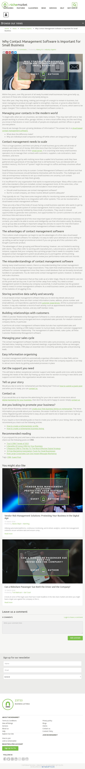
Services (5, 726)
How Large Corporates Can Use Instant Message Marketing (32, 453)
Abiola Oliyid (16, 524)
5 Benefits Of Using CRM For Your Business (25, 446)
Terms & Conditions (9, 721)
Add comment (75, 638)
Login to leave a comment (73, 617)
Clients (44, 726)
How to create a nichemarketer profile (23, 426)
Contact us (46, 728)
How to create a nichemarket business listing (25, 428)
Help (3, 731)
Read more (9, 534)
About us (5, 728)
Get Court (27, 592)
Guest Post (16, 457)
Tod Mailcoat (17, 592)
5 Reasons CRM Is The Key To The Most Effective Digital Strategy (34, 448)
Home (7, 28)
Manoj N (39, 49)
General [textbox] (7, 677)
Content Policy (47, 731)
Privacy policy (47, 721)
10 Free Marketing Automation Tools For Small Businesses (31, 451)
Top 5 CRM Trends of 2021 (18, 443)
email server (37, 150)
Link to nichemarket (9, 741)
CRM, (9, 457)
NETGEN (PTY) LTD (48, 767)
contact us (75, 400)
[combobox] (42, 676)
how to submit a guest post (71, 386)
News (15, 28)
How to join (6, 738)
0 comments (22, 49)
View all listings (7, 723)
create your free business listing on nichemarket (52, 409)
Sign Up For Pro (10, 748)
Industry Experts (26, 28)
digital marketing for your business (17, 400)
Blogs (44, 723)
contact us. (33, 388)
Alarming (26, 524)
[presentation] (20, 685)
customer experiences (51, 303)
